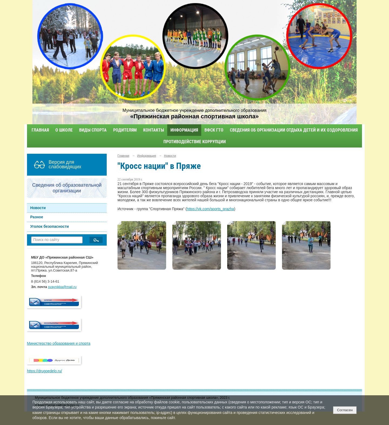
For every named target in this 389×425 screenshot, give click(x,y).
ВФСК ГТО (213, 130)
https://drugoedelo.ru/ (44, 371)
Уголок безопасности (49, 227)
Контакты (153, 130)
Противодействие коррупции (194, 141)
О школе (64, 130)
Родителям (125, 130)
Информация (184, 130)
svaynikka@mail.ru (62, 287)
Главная (40, 130)
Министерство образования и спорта (58, 344)
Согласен (345, 410)
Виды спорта (93, 130)
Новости (38, 208)
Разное (36, 217)
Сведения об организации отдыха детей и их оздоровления (294, 130)
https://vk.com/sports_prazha (210, 209)
